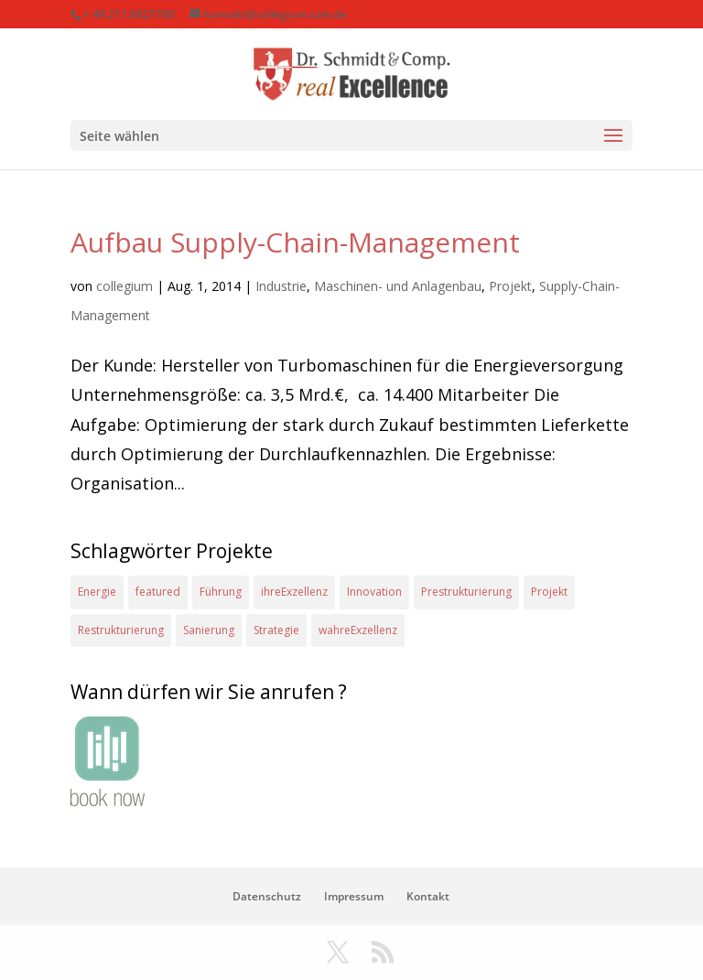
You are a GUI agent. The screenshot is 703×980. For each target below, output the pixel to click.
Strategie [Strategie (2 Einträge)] (276, 630)
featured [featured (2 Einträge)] (157, 591)
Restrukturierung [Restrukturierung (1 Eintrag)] (121, 630)
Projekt (510, 286)
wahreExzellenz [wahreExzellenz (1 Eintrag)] (358, 630)
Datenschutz (267, 896)
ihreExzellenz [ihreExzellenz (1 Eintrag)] (294, 591)
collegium (124, 286)
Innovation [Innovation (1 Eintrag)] (374, 591)
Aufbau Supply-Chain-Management (295, 242)
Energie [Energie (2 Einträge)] (97, 591)
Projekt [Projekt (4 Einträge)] (549, 591)
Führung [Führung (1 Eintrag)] (221, 591)
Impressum (354, 896)
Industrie (281, 286)
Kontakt (427, 896)
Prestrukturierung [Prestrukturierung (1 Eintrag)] (466, 591)
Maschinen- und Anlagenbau (397, 286)
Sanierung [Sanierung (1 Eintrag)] (208, 630)
